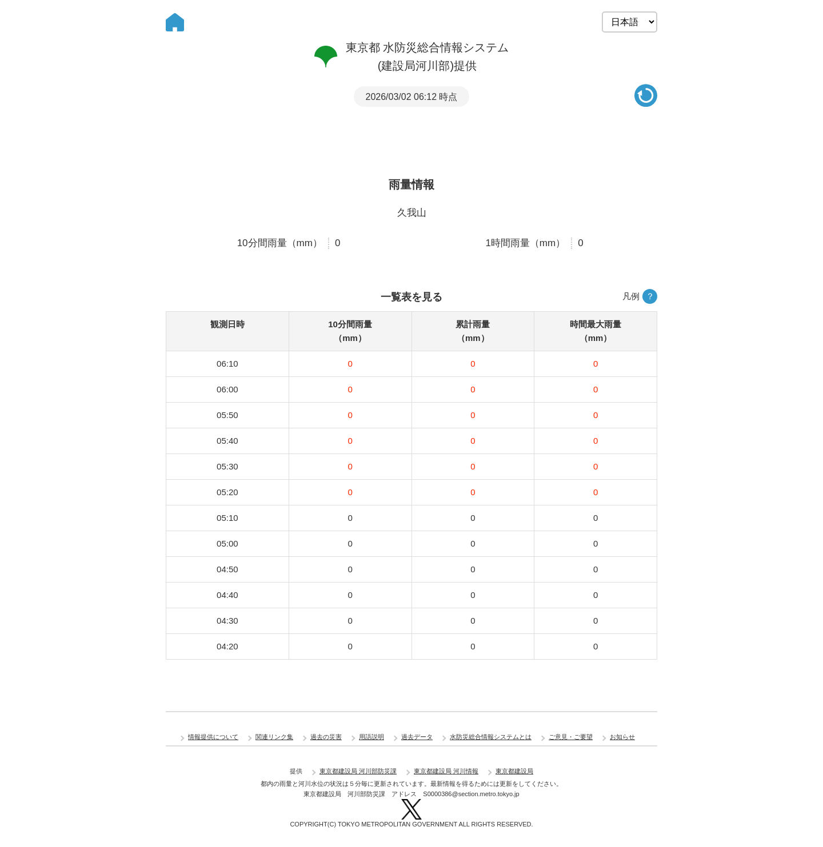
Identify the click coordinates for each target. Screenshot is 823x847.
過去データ (417, 736)
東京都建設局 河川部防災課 (358, 771)
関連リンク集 (274, 736)
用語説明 (371, 736)
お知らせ (622, 736)
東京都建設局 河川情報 (446, 771)
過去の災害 (326, 736)
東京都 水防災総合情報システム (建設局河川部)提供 (411, 56)
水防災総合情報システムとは (491, 736)
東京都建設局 (514, 771)
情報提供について (213, 736)
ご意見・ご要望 (571, 736)
